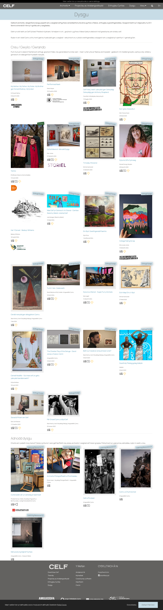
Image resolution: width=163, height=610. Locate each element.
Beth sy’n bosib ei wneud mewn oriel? (97, 351)
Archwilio (65, 5)
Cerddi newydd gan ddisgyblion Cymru (25, 314)
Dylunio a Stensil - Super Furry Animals (97, 292)
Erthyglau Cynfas (116, 5)
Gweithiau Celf (53, 572)
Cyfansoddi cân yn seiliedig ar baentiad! (26, 495)
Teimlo (13, 171)
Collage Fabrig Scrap (127, 241)
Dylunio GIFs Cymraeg (127, 160)
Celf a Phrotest (88, 498)
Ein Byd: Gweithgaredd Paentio (94, 231)
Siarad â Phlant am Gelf (19, 417)
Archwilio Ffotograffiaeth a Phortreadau (62, 476)
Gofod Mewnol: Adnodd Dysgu (58, 149)
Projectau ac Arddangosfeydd (89, 5)
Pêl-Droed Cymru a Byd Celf (57, 419)
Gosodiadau (131, 605)
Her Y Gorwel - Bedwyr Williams (22, 230)
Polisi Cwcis (62, 605)
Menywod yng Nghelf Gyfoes (21, 552)
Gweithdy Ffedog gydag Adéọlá (130, 363)
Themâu (51, 575)
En (159, 5)
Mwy (143, 5)
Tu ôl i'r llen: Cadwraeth (56, 288)
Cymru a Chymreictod (127, 492)
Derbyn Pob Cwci (148, 604)
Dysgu (132, 5)
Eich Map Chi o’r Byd (127, 292)
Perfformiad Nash (53, 84)
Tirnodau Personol (90, 163)
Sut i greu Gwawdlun (127, 109)
